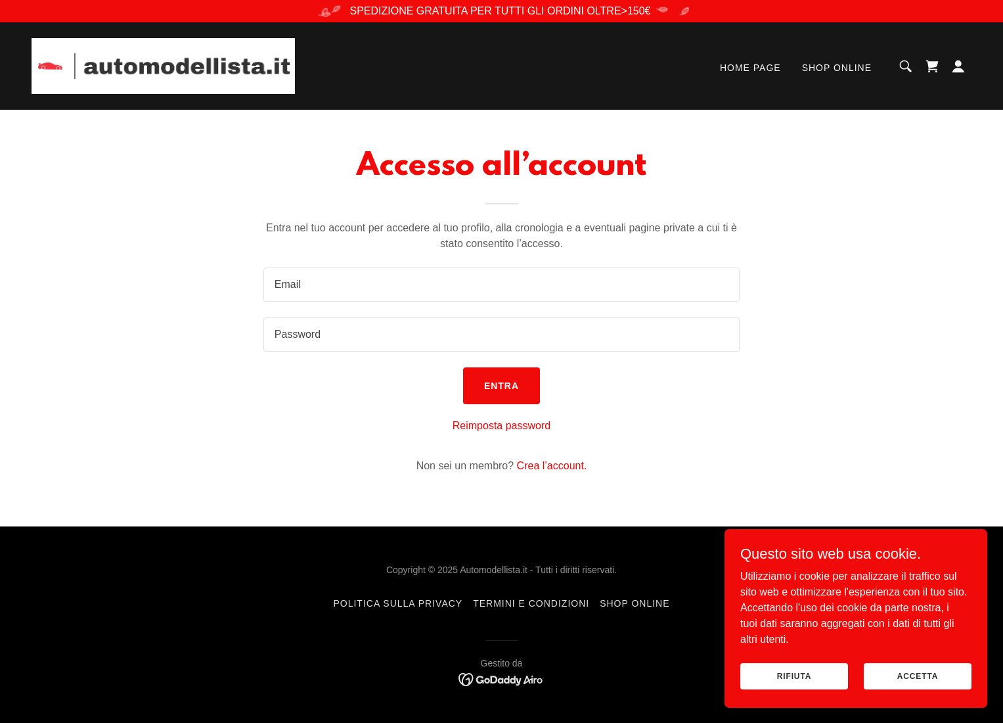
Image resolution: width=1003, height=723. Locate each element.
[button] (958, 66)
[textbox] (501, 285)
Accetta (917, 675)
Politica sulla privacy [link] (397, 603)
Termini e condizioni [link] (531, 603)
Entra (501, 386)
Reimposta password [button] (501, 425)
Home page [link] (750, 67)
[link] (163, 65)
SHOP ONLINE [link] (837, 67)
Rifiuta (794, 675)
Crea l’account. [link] (552, 465)
